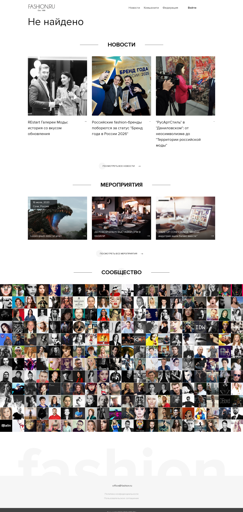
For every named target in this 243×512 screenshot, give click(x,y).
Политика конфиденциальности (121, 489)
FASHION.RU (129, 507)
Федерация (170, 7)
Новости (134, 7)
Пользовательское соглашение (121, 493)
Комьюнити (151, 7)
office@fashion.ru (122, 481)
